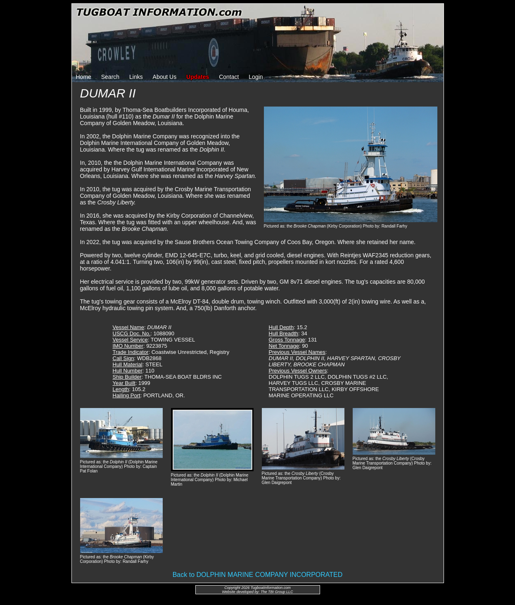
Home (83, 77)
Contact (229, 77)
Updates (197, 77)
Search (110, 77)
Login (256, 77)
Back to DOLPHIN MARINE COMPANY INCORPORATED (258, 574)
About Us (165, 77)
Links (136, 77)
